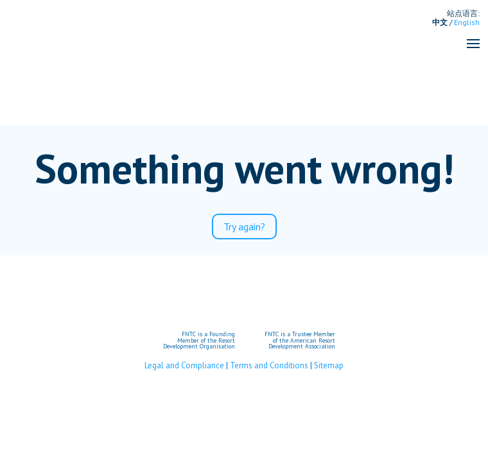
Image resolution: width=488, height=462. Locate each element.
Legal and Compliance (184, 365)
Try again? (244, 226)
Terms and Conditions (269, 365)
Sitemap (329, 365)
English (467, 22)
